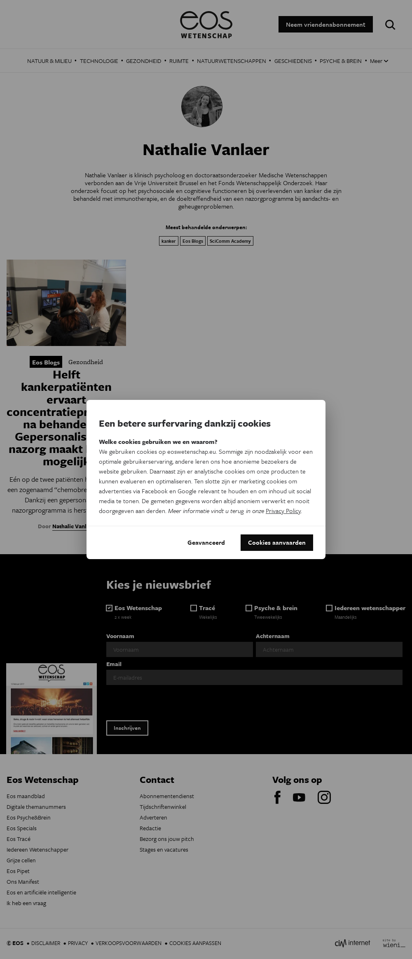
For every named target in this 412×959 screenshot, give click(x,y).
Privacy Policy (283, 510)
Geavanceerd (206, 542)
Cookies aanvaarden (277, 542)
